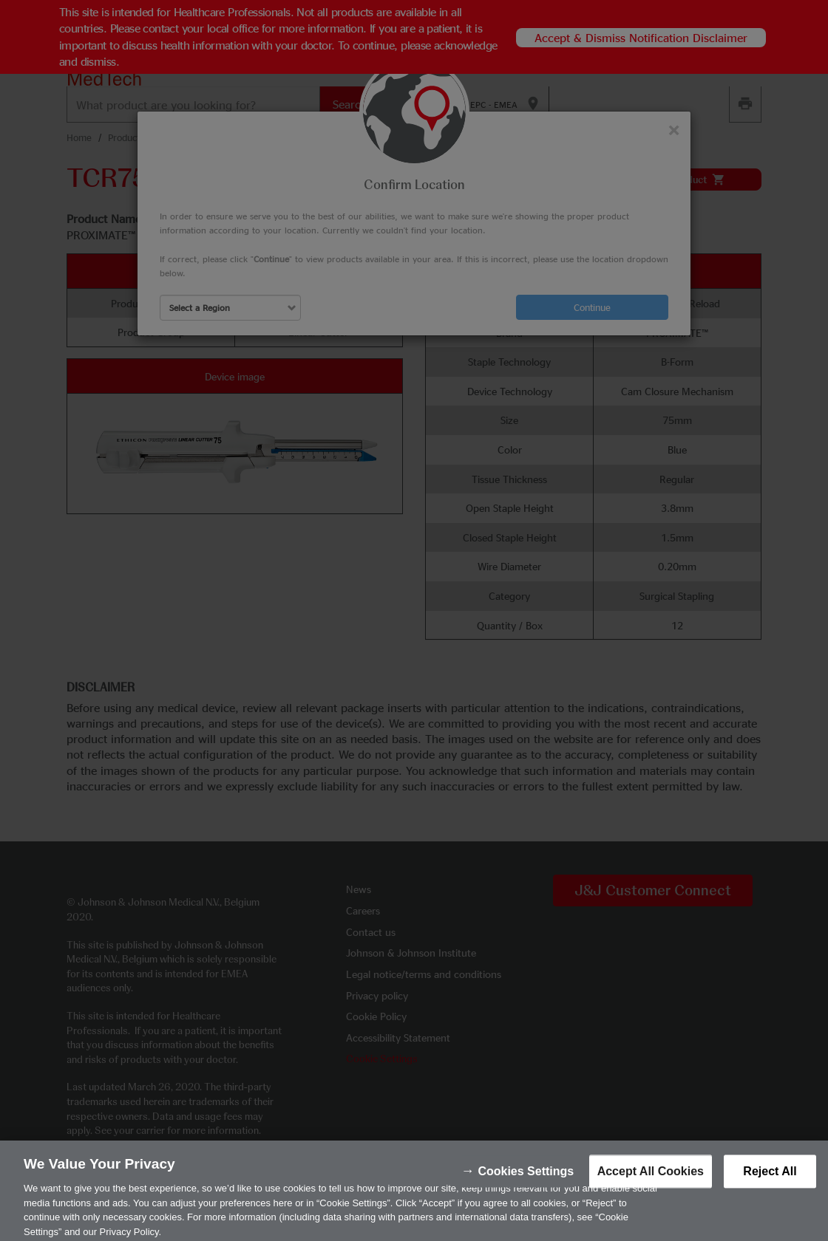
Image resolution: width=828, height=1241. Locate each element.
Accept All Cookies (650, 1179)
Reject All (769, 1179)
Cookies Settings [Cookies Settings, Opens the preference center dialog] (526, 1179)
